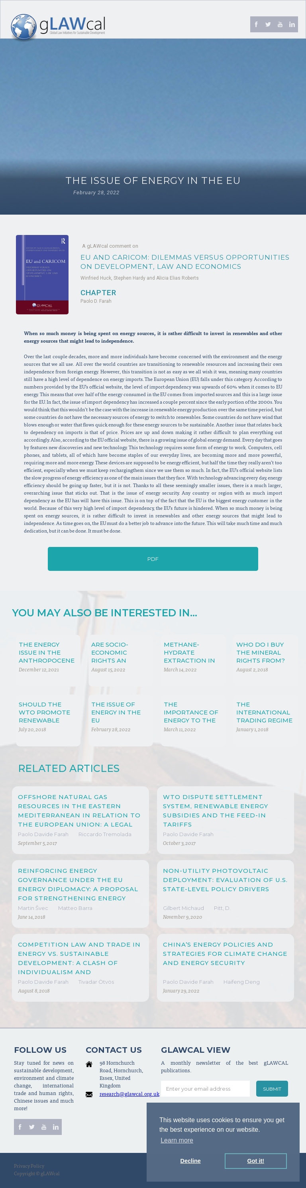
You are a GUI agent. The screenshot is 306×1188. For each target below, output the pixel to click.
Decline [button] (190, 1161)
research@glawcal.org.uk (129, 1094)
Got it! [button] (255, 1161)
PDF (153, 559)
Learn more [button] (177, 1140)
